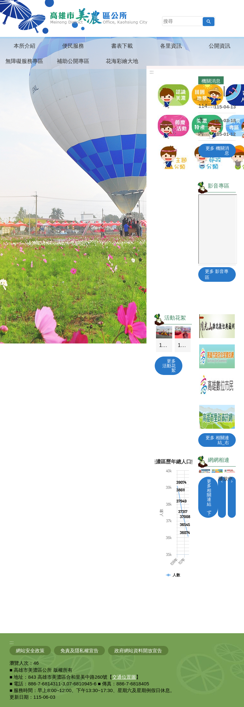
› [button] (232, 481)
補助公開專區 (73, 61)
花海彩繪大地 (122, 61)
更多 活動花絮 (169, 365)
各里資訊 (171, 46)
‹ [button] (222, 481)
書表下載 (122, 46)
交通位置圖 (124, 677)
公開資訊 (219, 46)
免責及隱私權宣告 (79, 650)
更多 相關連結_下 (209, 497)
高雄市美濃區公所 (99, 16)
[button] (208, 21)
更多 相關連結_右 (217, 440)
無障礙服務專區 (24, 61)
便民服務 (73, 46)
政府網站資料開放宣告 (138, 650)
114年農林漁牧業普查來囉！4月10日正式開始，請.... (206, 106)
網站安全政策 (30, 650)
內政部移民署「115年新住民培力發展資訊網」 (206, 133)
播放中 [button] (225, 478)
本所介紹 (24, 46)
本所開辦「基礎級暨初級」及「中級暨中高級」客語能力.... (206, 120)
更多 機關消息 (217, 150)
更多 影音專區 (216, 274)
